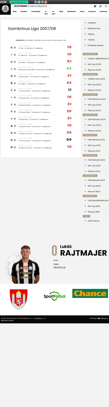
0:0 (69, 139)
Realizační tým (94, 28)
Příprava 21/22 (94, 151)
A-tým (46, 12)
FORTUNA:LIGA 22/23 (97, 119)
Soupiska (92, 23)
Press (82, 11)
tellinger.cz (104, 318)
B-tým (53, 12)
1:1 (69, 90)
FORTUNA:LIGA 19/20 (96, 180)
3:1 (69, 118)
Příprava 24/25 (94, 90)
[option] (19, 299)
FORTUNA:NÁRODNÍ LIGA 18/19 (98, 200)
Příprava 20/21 (94, 171)
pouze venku (57, 40)
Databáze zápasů (95, 45)
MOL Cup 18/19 (94, 206)
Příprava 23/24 (94, 110)
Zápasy (91, 34)
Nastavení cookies (7, 320)
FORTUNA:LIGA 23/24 (97, 99)
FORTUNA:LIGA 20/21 (96, 160)
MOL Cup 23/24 (94, 105)
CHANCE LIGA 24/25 (96, 79)
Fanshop (103, 11)
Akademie (71, 11)
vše (65, 40)
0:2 (69, 68)
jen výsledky (29, 40)
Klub (14, 11)
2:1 (69, 75)
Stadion (23, 11)
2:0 (69, 111)
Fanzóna (92, 11)
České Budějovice (30, 6)
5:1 (69, 61)
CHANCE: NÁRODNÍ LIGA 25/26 (98, 58)
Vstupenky (35, 11)
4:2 (69, 82)
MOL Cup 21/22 (94, 145)
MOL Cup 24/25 (94, 84)
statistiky (37, 40)
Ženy (61, 11)
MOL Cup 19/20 (94, 186)
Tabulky (91, 39)
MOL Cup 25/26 (94, 64)
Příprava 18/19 (94, 212)
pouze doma (47, 40)
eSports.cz (38, 318)
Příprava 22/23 (94, 131)
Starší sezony (93, 221)
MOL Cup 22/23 (94, 125)
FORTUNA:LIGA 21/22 (96, 139)
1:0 (69, 47)
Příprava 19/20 (94, 191)
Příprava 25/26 (94, 70)
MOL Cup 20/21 (94, 165)
